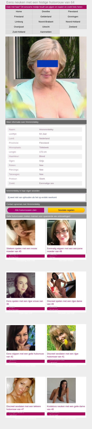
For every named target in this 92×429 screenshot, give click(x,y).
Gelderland (45, 16)
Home (19, 11)
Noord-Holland (73, 21)
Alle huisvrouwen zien (26, 210)
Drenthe (46, 11)
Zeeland (73, 26)
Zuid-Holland (19, 32)
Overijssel (19, 26)
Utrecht (46, 26)
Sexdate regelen (66, 210)
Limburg (19, 21)
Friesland (18, 16)
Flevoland (73, 11)
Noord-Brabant (46, 21)
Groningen (73, 16)
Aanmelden (46, 32)
